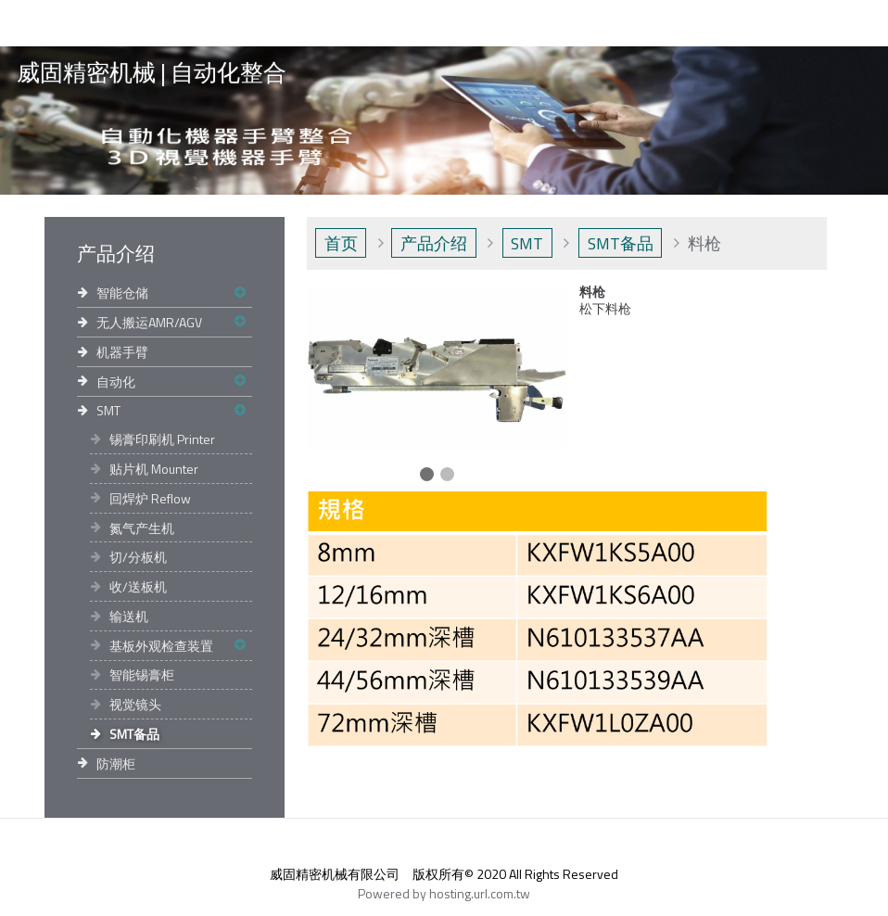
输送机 (128, 616)
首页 (341, 243)
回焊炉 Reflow (150, 498)
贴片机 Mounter (153, 468)
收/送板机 (138, 586)
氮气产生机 (141, 528)
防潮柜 (115, 763)
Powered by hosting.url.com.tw (444, 893)
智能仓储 (122, 292)
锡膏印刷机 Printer (162, 439)
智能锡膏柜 (141, 674)
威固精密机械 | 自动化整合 (151, 73)
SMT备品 (134, 734)
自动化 (115, 381)
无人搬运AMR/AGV (149, 322)
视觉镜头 (135, 704)
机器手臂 (122, 352)
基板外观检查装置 (161, 645)
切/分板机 (138, 556)
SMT (108, 410)
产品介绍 (433, 243)
